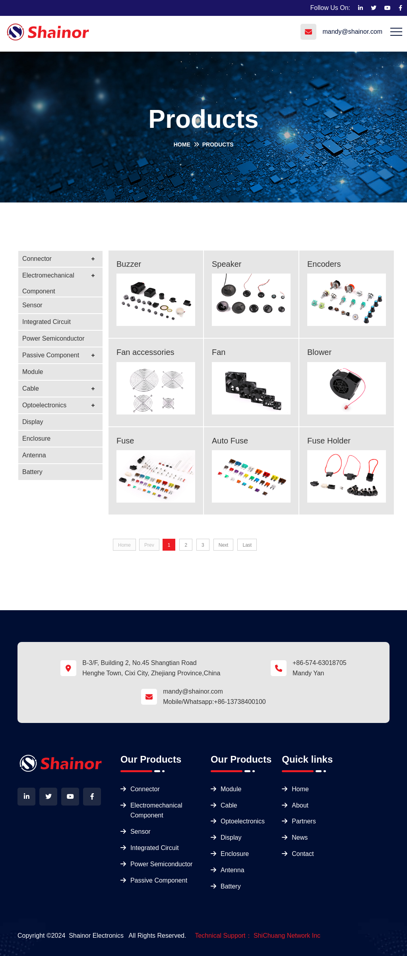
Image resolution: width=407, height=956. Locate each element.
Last (247, 545)
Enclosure (36, 438)
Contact (303, 853)
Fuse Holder (329, 440)
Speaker (227, 264)
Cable (30, 388)
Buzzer (128, 264)
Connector (37, 258)
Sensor (32, 305)
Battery (32, 471)
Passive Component (50, 355)
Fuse (125, 440)
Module (32, 371)
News (300, 837)
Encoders (324, 264)
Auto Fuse (230, 440)
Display (32, 421)
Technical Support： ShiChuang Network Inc (257, 935)
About (300, 805)
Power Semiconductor (53, 338)
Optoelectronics (44, 405)
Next (224, 545)
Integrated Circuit (46, 321)
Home (182, 144)
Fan (218, 352)
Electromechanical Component (48, 277)
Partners (304, 821)
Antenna (34, 455)
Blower (319, 352)
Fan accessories (145, 352)
